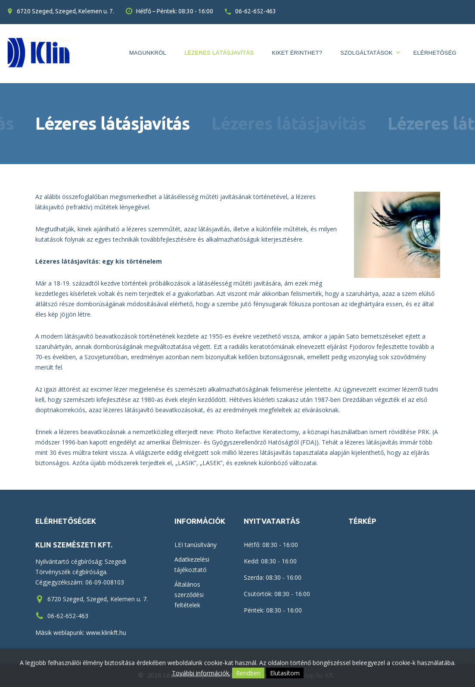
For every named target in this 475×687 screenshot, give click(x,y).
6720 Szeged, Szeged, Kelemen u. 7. (65, 11)
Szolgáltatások (366, 53)
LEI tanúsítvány (195, 545)
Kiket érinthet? (297, 53)
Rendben (248, 673)
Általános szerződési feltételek (189, 594)
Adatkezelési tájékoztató (191, 564)
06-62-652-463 (255, 11)
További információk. (201, 673)
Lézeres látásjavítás (219, 53)
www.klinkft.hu (106, 632)
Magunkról (147, 53)
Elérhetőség (434, 53)
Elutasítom (285, 673)
